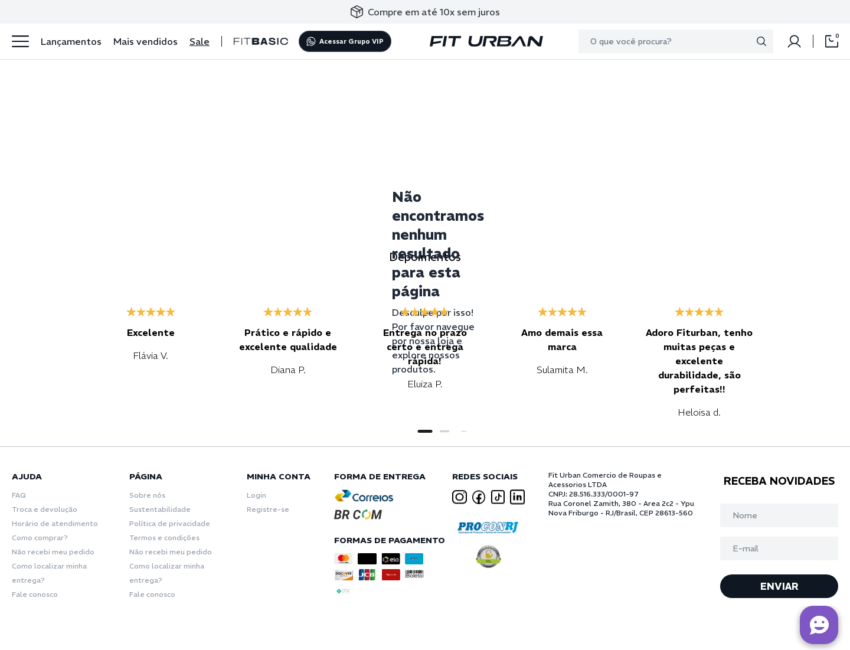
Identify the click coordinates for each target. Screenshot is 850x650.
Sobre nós (147, 495)
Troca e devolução (44, 509)
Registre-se (268, 509)
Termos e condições (164, 537)
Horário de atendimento (55, 523)
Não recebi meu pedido (53, 551)
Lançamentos (71, 41)
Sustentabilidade (160, 509)
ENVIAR (779, 586)
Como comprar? (40, 537)
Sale (199, 41)
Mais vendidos (145, 41)
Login (256, 495)
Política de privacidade (169, 523)
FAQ (19, 495)
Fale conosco (35, 594)
